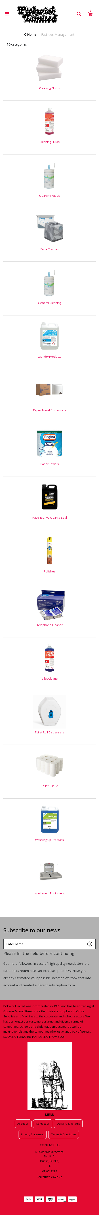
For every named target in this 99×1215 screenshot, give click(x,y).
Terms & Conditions (63, 1134)
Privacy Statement (32, 1134)
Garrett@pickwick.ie (49, 1177)
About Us (23, 1123)
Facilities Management (57, 34)
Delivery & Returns (68, 1123)
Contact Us (43, 1123)
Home (30, 34)
